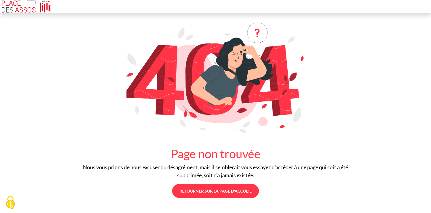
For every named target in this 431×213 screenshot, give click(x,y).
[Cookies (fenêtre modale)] (10, 203)
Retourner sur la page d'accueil (215, 190)
